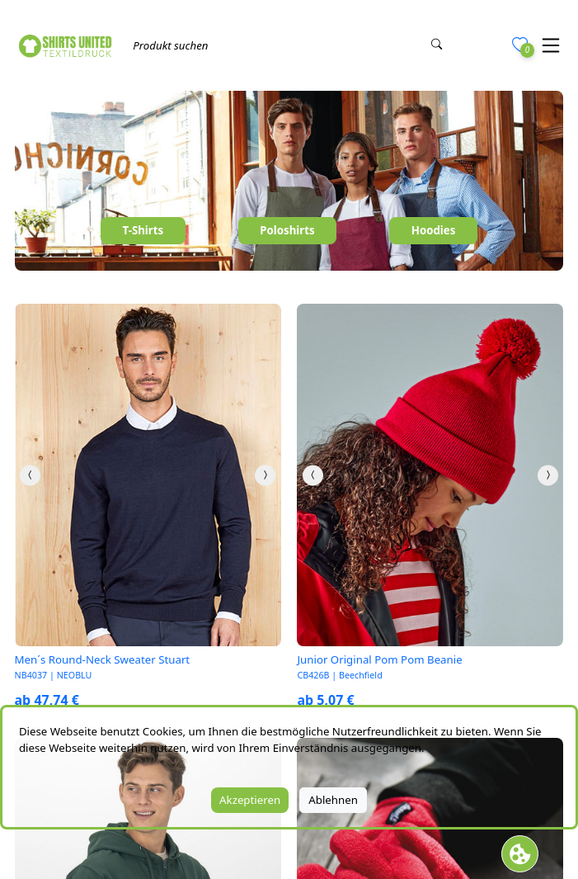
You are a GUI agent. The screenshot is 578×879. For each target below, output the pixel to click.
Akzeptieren (249, 799)
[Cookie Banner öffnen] (519, 853)
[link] (148, 475)
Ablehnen (333, 799)
